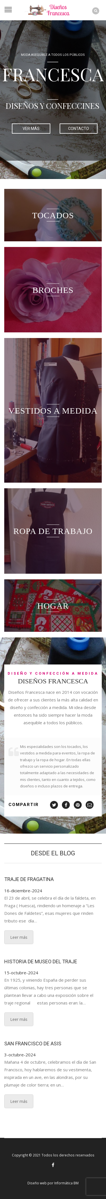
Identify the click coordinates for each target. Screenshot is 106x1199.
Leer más (18, 937)
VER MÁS (31, 128)
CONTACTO (78, 128)
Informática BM (66, 1183)
